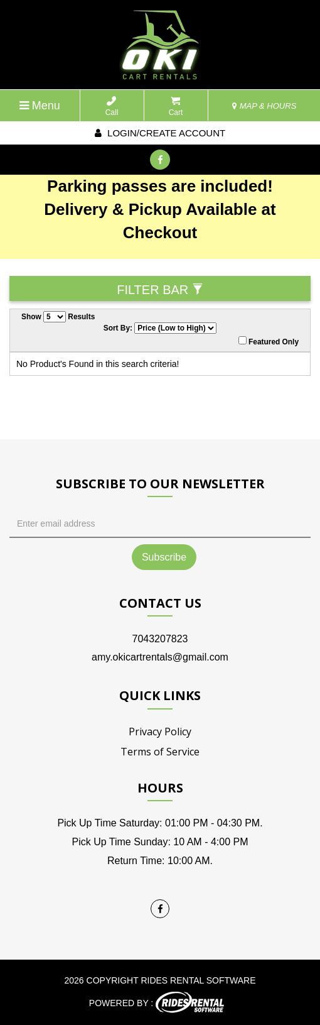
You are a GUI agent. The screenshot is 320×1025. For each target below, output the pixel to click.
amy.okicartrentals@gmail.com (160, 657)
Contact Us (160, 603)
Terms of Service (160, 752)
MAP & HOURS (264, 106)
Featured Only (268, 341)
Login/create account (160, 133)
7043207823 (160, 638)
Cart (176, 106)
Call (112, 106)
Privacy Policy (160, 731)
